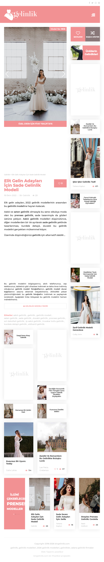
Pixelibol (56, 556)
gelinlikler (65, 548)
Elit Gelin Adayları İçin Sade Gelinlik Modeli (23, 185)
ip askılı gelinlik (33, 321)
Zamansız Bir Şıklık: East (23, 411)
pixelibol (59, 552)
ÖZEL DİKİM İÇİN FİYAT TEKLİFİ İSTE (35, 124)
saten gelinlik (10, 318)
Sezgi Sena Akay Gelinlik (23, 336)
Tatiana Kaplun (79, 186)
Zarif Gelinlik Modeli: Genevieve (83, 328)
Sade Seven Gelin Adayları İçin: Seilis (63, 516)
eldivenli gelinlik (36, 324)
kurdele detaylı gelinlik (15, 324)
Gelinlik (34, 526)
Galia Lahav (11, 470)
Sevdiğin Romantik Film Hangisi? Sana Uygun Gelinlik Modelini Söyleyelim (56, 392)
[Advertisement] (35, 152)
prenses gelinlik (57, 318)
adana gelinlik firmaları (82, 548)
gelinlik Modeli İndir (35, 306)
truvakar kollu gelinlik (53, 321)
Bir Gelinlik (25, 195)
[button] (63, 74)
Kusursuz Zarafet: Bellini (57, 410)
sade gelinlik (25, 318)
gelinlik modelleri (27, 548)
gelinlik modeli (43, 315)
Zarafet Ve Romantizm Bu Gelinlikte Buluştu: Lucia (50, 458)
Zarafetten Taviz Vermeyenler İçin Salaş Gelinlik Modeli (90, 275)
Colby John (77, 334)
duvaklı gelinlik (40, 318)
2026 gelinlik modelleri (48, 548)
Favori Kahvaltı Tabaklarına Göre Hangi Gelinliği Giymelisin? (90, 200)
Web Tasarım (47, 552)
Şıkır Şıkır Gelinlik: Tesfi (84, 182)
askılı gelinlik (19, 315)
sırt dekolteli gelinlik (14, 321)
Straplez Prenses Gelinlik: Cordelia (89, 518)
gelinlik (31, 315)
